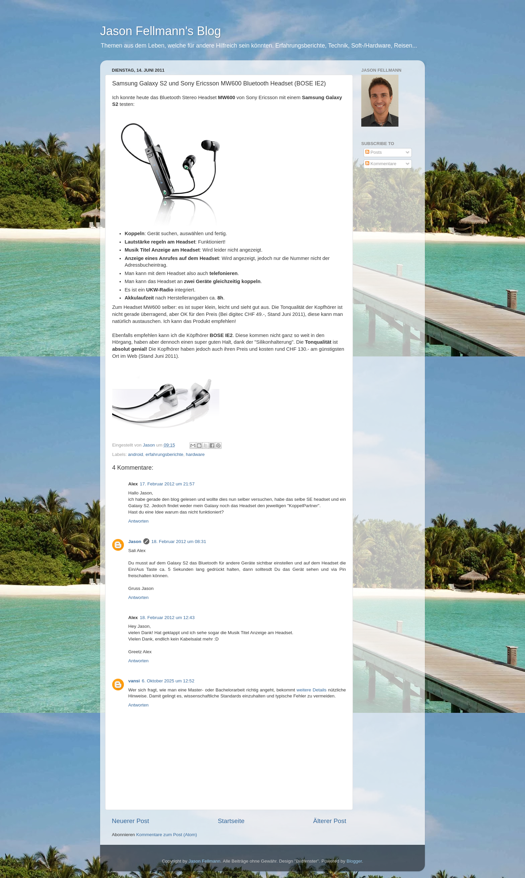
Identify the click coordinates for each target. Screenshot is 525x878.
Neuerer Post (130, 820)
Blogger (354, 861)
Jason (134, 541)
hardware (195, 454)
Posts (373, 152)
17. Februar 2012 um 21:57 (167, 483)
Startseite (231, 820)
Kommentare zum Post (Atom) (166, 834)
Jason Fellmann (204, 861)
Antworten (138, 521)
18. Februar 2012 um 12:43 (167, 617)
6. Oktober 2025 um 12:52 (168, 680)
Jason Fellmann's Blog (160, 31)
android (135, 454)
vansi (134, 680)
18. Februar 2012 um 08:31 (178, 541)
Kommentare (380, 163)
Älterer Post (329, 820)
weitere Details (311, 689)
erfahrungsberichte (164, 454)
